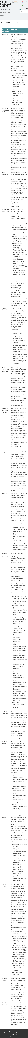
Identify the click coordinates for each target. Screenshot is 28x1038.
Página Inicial (11, 1031)
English (24, 1)
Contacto (14, 1034)
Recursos (23, 1032)
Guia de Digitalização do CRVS (6, 4)
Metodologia (18, 1031)
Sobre (17, 1032)
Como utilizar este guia (9, 1032)
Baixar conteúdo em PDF (23, 9)
